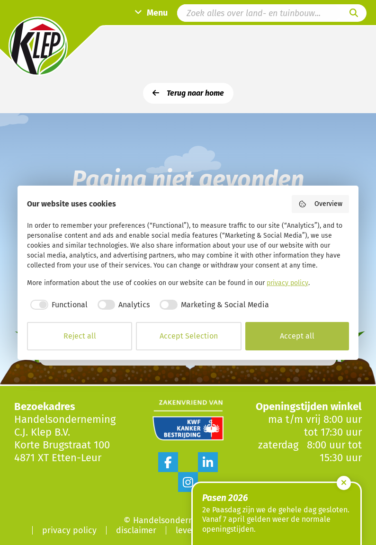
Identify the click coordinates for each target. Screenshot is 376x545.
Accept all (297, 335)
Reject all (79, 335)
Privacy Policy (69, 530)
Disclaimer (136, 530)
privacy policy (287, 283)
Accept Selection (189, 335)
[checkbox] (57, 305)
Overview (320, 204)
